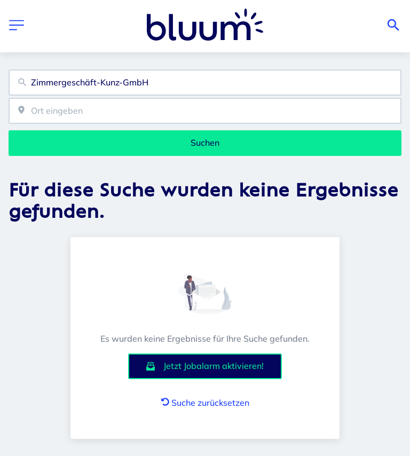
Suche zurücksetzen (205, 402)
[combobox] (205, 82)
